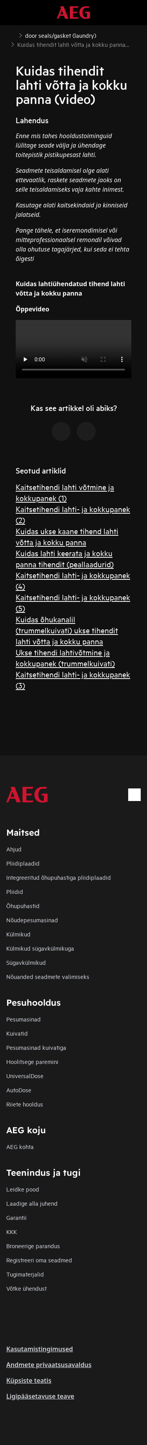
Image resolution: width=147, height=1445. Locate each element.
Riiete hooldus (24, 1104)
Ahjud (14, 849)
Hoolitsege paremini (32, 1061)
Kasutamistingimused (39, 1349)
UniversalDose (25, 1075)
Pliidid (14, 891)
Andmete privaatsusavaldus (48, 1364)
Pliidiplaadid (23, 863)
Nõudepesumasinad (32, 919)
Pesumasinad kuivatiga (36, 1047)
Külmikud (18, 934)
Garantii (16, 1217)
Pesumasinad (23, 1019)
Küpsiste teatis (28, 1380)
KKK (11, 1231)
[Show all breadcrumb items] (12, 34)
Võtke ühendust (26, 1288)
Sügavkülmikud (26, 962)
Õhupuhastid (23, 905)
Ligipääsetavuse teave (40, 1396)
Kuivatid (17, 1033)
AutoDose (18, 1089)
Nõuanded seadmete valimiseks (47, 976)
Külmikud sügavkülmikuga (40, 948)
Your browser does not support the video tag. (73, 349)
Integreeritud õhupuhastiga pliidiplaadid (58, 877)
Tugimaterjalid (25, 1274)
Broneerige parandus (33, 1245)
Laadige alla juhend (32, 1203)
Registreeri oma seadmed (39, 1260)
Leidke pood (22, 1189)
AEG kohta (20, 1146)
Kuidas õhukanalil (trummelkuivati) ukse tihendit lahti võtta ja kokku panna (67, 630)
